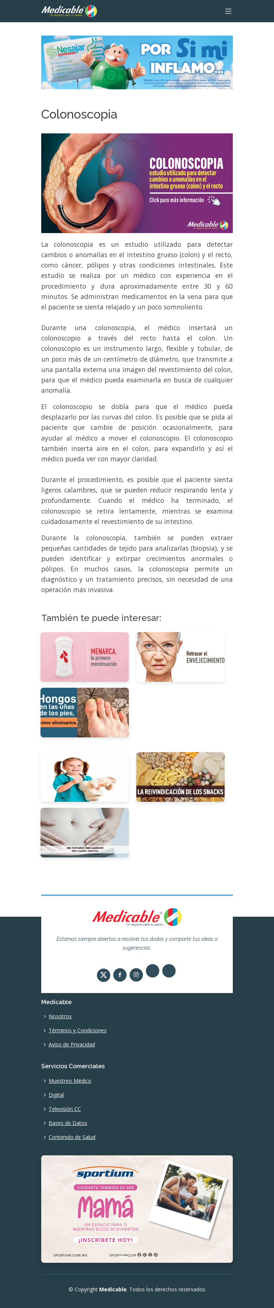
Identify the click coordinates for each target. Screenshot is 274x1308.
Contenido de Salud (72, 1137)
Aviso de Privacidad (72, 1044)
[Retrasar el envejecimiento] (180, 657)
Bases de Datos (68, 1123)
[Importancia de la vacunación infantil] (84, 776)
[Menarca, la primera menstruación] (84, 657)
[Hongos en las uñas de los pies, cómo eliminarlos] (84, 712)
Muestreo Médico (70, 1080)
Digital (56, 1095)
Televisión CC (65, 1109)
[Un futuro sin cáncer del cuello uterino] (84, 832)
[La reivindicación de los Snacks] (180, 776)
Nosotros (60, 1016)
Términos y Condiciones (78, 1030)
